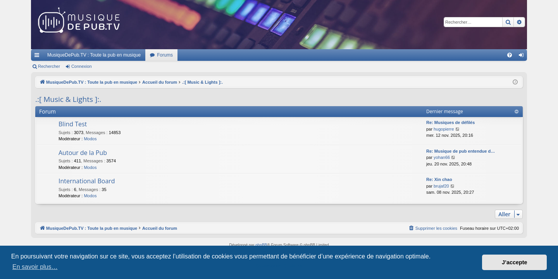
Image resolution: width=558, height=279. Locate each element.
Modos (90, 138)
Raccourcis (38, 56)
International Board (87, 181)
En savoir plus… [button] (35, 267)
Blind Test (73, 124)
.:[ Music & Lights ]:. (68, 99)
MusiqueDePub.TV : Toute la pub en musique (94, 55)
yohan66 (442, 157)
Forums (165, 55)
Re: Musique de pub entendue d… (460, 151)
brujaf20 (441, 186)
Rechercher (49, 66)
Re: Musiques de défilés (450, 122)
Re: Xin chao (439, 179)
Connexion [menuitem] (523, 56)
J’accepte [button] (514, 262)
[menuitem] (509, 55)
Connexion (81, 66)
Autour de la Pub (83, 152)
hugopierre (444, 129)
